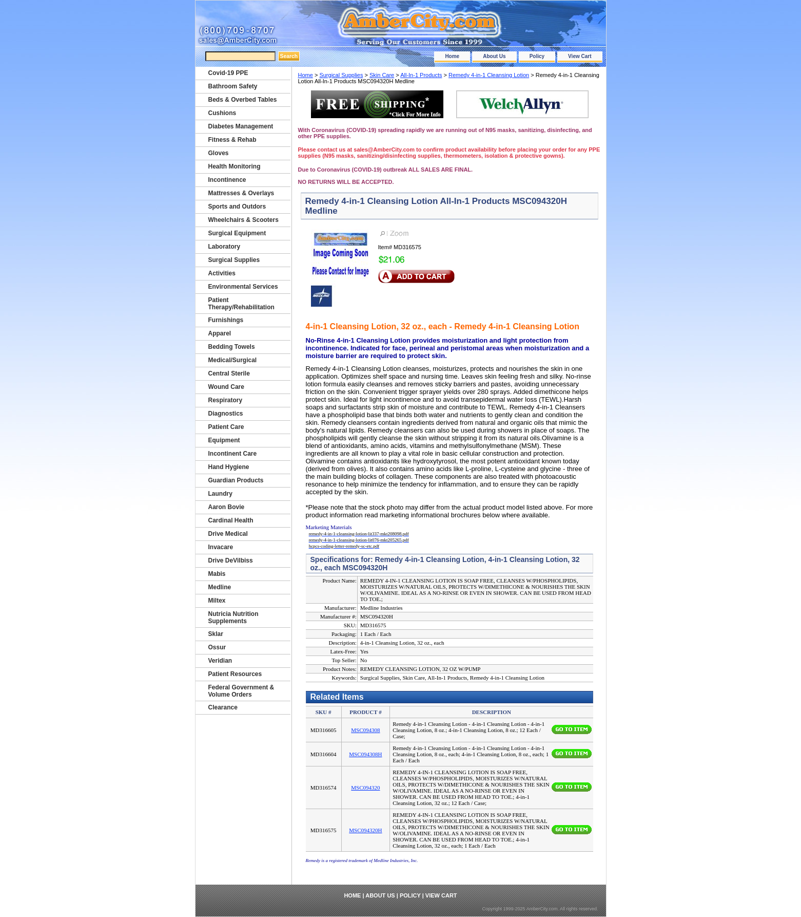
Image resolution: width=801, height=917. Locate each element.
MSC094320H (365, 830)
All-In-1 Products (421, 75)
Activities (222, 273)
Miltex (217, 600)
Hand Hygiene (228, 467)
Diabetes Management (240, 126)
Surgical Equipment (237, 233)
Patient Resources (235, 674)
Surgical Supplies (341, 75)
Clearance (223, 707)
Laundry (220, 493)
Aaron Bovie (226, 507)
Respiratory (225, 400)
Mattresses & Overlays (241, 193)
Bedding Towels (231, 346)
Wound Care (226, 386)
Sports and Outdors (237, 206)
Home (452, 56)
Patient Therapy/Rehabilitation (241, 303)
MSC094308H (365, 754)
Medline (219, 587)
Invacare (220, 547)
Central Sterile (229, 373)
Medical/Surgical (232, 360)
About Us (494, 56)
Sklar (215, 634)
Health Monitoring (234, 166)
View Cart (579, 56)
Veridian (220, 660)
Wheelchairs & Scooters (243, 219)
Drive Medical (228, 533)
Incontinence (227, 179)
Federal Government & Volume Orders (241, 691)
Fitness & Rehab (232, 139)
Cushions (222, 113)
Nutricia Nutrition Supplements (233, 617)
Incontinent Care (232, 453)
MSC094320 (365, 787)
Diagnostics (225, 413)
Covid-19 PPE (228, 73)
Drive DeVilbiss (230, 560)
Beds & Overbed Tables (242, 99)
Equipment (224, 440)
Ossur (217, 647)
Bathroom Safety (233, 86)
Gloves (218, 153)
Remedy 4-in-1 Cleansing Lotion (488, 75)
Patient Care (226, 427)
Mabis (217, 573)
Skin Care (381, 75)
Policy (537, 56)
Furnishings (226, 320)
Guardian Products (236, 480)
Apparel (219, 333)
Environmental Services (243, 286)
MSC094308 (365, 730)
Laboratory (224, 246)
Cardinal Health (230, 520)
